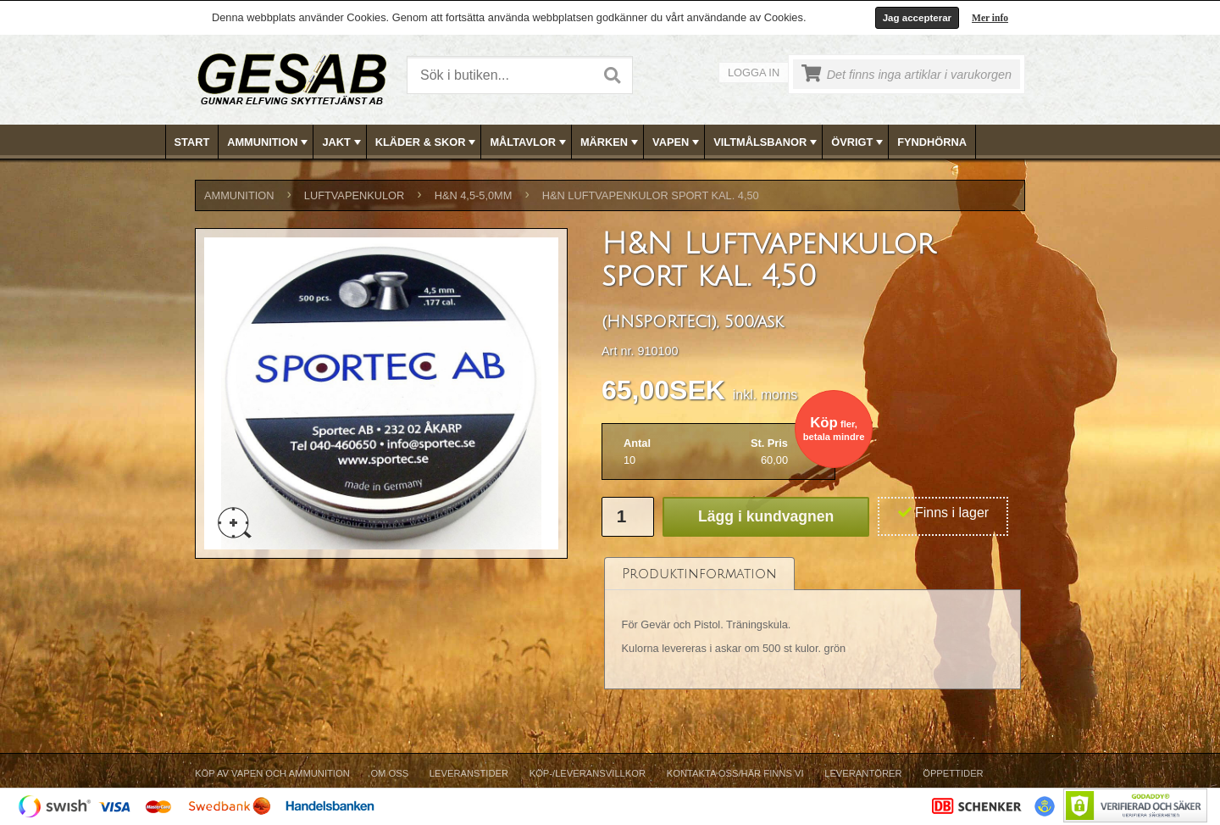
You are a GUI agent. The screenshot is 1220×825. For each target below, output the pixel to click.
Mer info (990, 18)
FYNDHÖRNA (932, 142)
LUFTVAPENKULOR (354, 195)
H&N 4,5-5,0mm (474, 195)
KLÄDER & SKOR (427, 142)
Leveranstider (469, 773)
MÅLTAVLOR (529, 142)
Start (192, 142)
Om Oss (389, 773)
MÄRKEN (610, 142)
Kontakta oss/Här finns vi (735, 773)
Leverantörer (862, 773)
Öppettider (953, 773)
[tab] (699, 573)
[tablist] (812, 624)
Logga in (753, 72)
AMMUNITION (269, 142)
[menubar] (611, 142)
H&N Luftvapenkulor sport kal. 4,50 (650, 195)
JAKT (342, 142)
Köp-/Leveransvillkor (588, 773)
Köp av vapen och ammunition (272, 773)
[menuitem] (192, 142)
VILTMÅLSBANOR (766, 142)
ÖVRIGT (858, 142)
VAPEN (677, 142)
